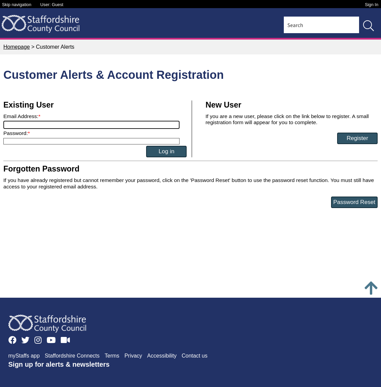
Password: (15, 133)
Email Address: (20, 116)
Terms (112, 356)
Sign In (371, 4)
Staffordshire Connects (72, 356)
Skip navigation (16, 4)
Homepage (16, 47)
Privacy (133, 356)
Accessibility (161, 356)
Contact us (194, 356)
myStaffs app (24, 356)
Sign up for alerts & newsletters (59, 364)
